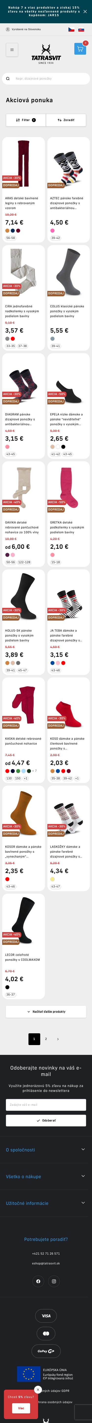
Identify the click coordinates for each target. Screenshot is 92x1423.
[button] (71, 29)
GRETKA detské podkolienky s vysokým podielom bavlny (67, 527)
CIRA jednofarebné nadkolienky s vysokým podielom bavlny (22, 311)
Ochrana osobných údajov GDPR (46, 1365)
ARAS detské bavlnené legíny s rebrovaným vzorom (21, 203)
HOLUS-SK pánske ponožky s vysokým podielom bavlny (19, 635)
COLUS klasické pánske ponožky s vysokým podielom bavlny (67, 311)
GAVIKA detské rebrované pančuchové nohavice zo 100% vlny (22, 527)
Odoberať (46, 1095)
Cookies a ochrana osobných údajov (46, 1376)
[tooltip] (7, 230)
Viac (21, 1408)
